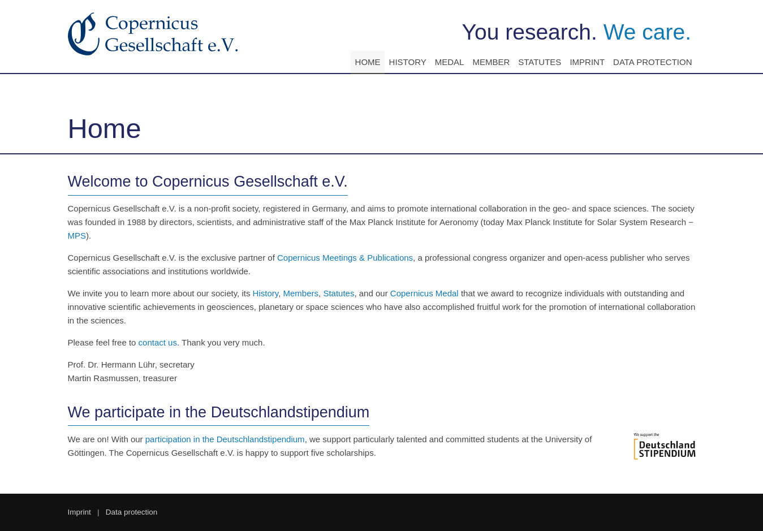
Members (301, 293)
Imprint (587, 62)
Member (491, 62)
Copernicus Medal (424, 293)
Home (368, 62)
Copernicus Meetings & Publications (345, 257)
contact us (158, 342)
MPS (77, 235)
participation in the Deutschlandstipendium (225, 439)
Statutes (539, 62)
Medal (449, 62)
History (407, 62)
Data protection (652, 62)
